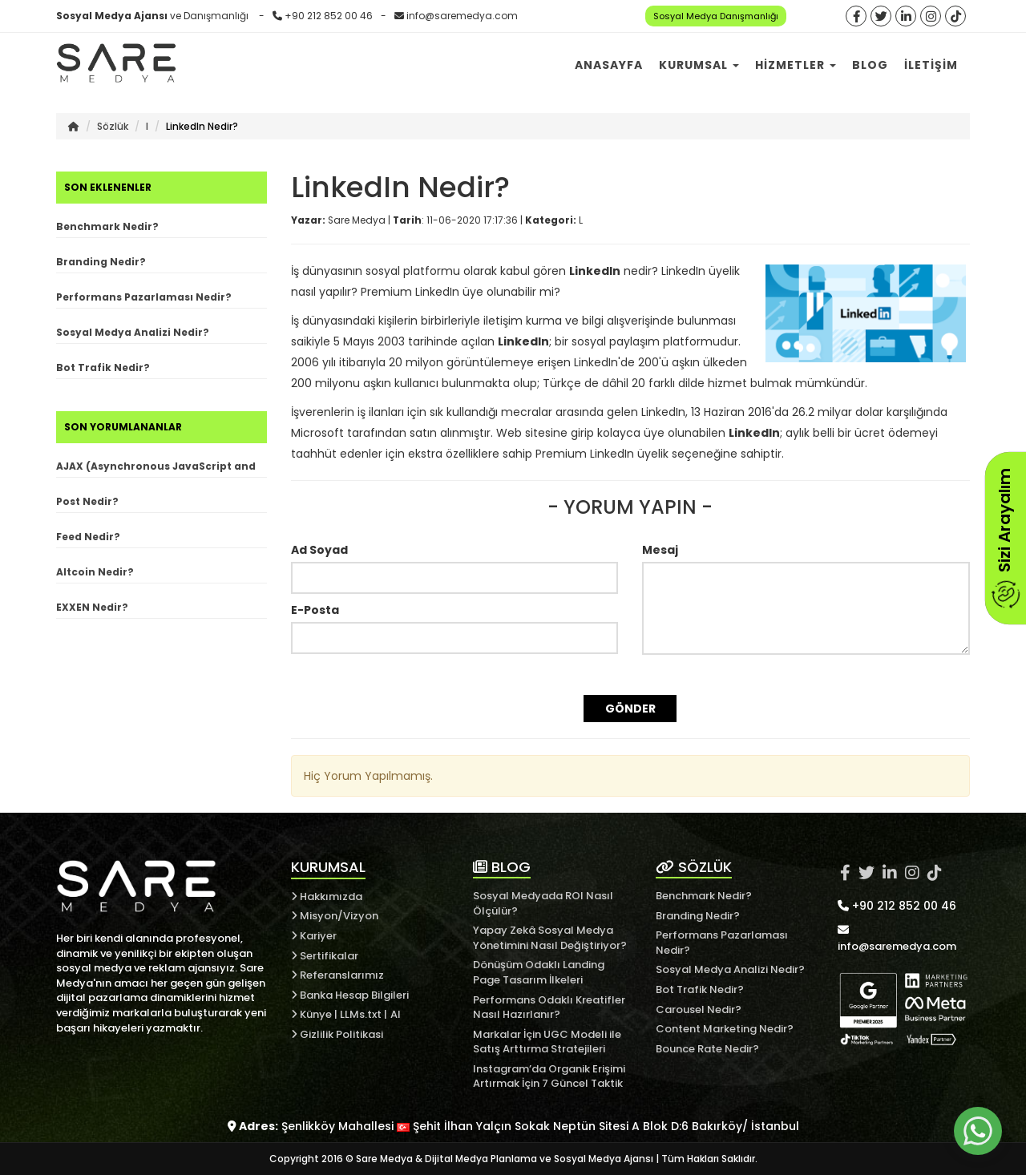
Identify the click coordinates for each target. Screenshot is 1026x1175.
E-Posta (315, 610)
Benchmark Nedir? (107, 226)
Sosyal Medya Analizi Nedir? (132, 332)
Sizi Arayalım (1004, 538)
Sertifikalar (324, 955)
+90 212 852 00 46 (329, 15)
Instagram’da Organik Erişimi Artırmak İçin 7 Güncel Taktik (549, 1076)
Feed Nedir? (88, 536)
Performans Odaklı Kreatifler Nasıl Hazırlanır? (549, 1007)
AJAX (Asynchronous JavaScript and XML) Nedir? (156, 468)
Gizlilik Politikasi (337, 1034)
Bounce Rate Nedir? (707, 1048)
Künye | (315, 1014)
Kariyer (314, 935)
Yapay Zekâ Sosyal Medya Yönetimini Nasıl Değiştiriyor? (550, 938)
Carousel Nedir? (698, 1009)
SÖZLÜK (694, 867)
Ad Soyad (319, 550)
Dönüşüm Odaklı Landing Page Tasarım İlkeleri (538, 972)
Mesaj (660, 550)
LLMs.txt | (363, 1014)
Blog (870, 65)
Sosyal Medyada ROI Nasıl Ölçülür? (543, 903)
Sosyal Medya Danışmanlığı (715, 16)
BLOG (502, 867)
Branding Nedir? (101, 262)
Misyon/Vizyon (334, 915)
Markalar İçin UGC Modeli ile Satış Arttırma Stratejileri (547, 1042)
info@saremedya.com (462, 15)
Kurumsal (699, 65)
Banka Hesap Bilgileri (350, 995)
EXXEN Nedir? (92, 607)
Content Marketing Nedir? (725, 1028)
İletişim (931, 65)
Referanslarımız (337, 975)
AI (395, 1014)
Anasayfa (609, 65)
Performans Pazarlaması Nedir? (144, 297)
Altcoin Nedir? (95, 572)
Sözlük (112, 126)
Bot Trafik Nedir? (103, 367)
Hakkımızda (326, 896)
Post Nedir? (87, 501)
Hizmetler (795, 65)
